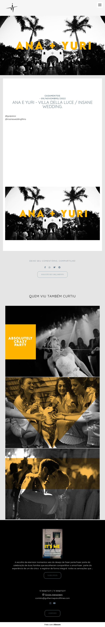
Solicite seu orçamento (52, 274)
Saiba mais (52, 575)
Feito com (52, 624)
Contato (52, 613)
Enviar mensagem (54, 595)
